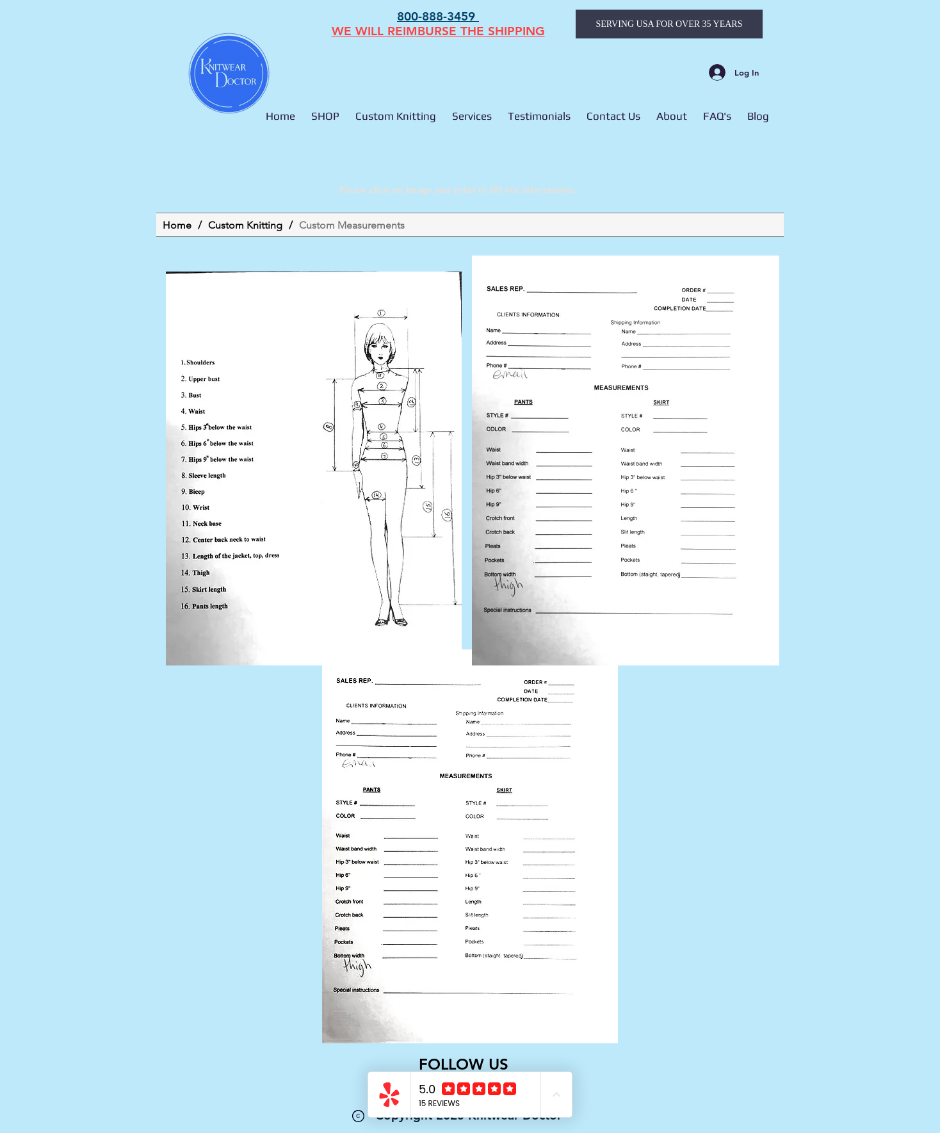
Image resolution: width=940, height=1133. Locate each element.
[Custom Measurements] (352, 224)
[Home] (177, 224)
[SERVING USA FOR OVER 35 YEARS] (669, 24)
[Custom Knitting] (245, 224)
